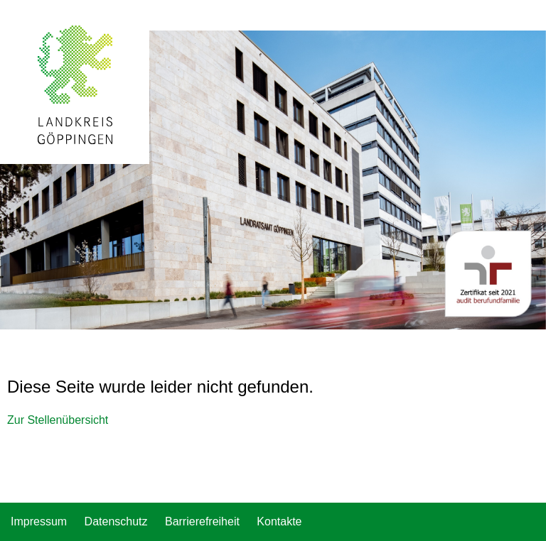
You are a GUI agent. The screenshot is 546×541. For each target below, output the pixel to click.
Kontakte (279, 521)
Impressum (39, 521)
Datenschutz (116, 521)
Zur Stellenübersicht (57, 420)
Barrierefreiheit (202, 521)
